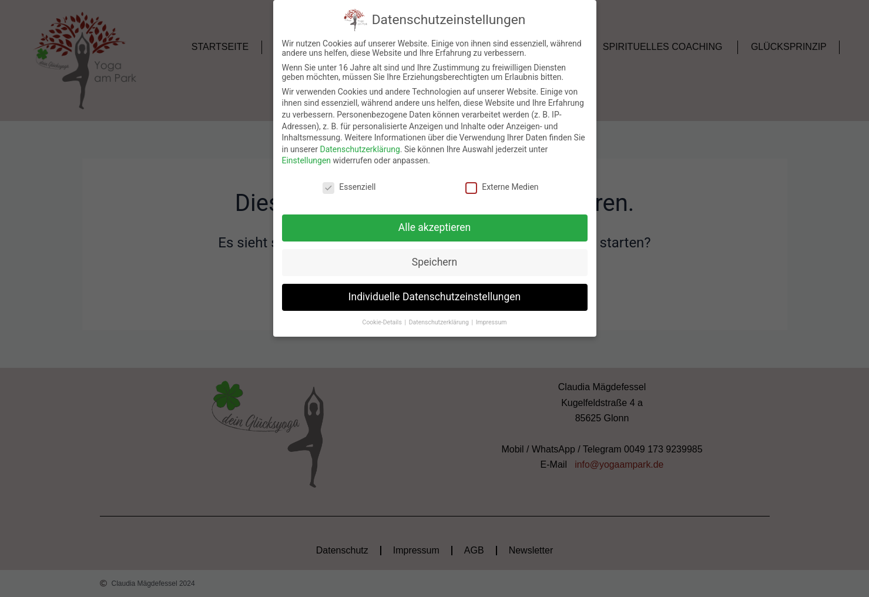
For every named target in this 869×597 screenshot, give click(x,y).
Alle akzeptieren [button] (434, 227)
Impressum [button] (491, 322)
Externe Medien (501, 187)
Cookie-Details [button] (383, 322)
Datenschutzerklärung (360, 149)
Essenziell (349, 187)
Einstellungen (306, 160)
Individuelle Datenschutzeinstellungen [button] (434, 297)
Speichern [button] (434, 262)
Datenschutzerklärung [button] (440, 322)
